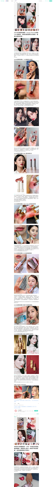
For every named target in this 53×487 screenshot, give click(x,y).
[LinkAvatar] (16, 411)
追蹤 (36, 410)
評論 (37, 413)
